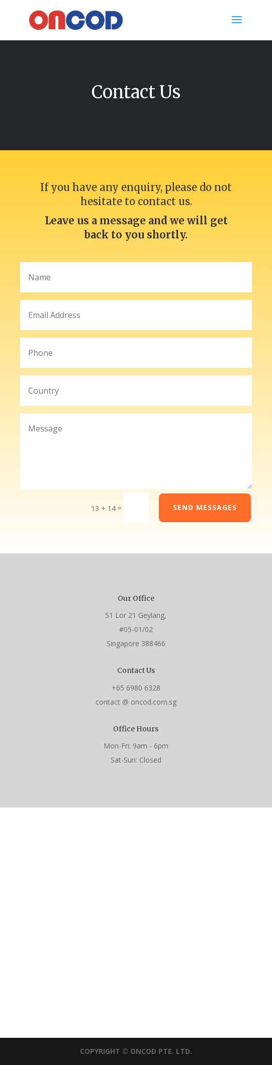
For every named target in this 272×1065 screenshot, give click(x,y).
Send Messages (205, 507)
